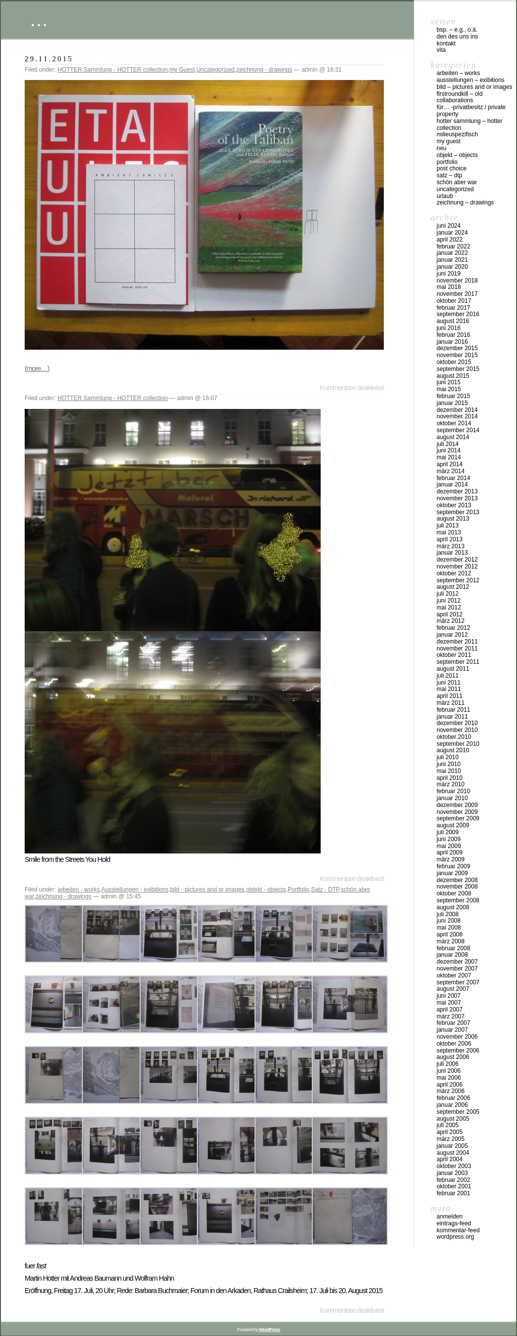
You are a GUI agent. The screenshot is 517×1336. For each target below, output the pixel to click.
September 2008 (458, 900)
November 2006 (457, 1036)
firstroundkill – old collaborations (459, 97)
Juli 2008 (448, 914)
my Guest (181, 69)
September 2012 (458, 580)
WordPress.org (455, 1236)
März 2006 (451, 1091)
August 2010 (453, 750)
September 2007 (458, 982)
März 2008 (451, 941)
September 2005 (458, 1111)
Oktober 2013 (454, 505)
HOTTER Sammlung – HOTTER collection (469, 124)
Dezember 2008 (457, 880)
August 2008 (453, 907)
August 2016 (453, 321)
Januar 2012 (452, 634)
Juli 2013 (448, 525)
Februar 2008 (453, 948)
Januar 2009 (452, 873)
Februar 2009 (453, 866)
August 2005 (453, 1118)
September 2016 (458, 314)
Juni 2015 (449, 382)
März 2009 (451, 859)
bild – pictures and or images (474, 86)
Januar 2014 (452, 484)
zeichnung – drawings (465, 202)
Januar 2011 (452, 716)
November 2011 (457, 648)
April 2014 (450, 464)
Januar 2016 (452, 341)
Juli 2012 (448, 593)
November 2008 (457, 886)
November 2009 (457, 812)
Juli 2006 (448, 1063)
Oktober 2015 (454, 362)
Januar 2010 (452, 798)
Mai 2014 (449, 457)
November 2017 (457, 293)
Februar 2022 (453, 246)
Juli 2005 (448, 1125)
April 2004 (450, 1159)
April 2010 (450, 777)
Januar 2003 (452, 1173)
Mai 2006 (449, 1077)
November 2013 (457, 498)
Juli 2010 (448, 757)
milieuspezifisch (457, 134)
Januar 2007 (452, 1029)
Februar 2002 (453, 1179)
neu (441, 148)
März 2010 (451, 784)
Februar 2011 (453, 709)
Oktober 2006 (454, 1043)
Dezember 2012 (457, 559)
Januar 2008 (452, 954)
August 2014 (453, 437)
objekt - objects (266, 889)
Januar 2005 (452, 1145)
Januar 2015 (452, 403)
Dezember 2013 (457, 491)
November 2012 (457, 566)
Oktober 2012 (454, 573)
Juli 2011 (448, 675)
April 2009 (450, 852)
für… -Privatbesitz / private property (471, 111)
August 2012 (453, 586)
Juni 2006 (449, 1070)
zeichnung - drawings (264, 69)
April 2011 (450, 695)
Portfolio (298, 889)
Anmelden (450, 1216)
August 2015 (453, 375)
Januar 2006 (452, 1104)
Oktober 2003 (454, 1166)
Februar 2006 (453, 1097)
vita (441, 49)
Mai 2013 (449, 532)
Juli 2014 (448, 444)
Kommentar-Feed (458, 1230)
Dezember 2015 (457, 348)
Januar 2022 (452, 252)
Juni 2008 (449, 920)
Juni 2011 (449, 682)
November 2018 (457, 280)
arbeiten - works (79, 889)
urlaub (445, 196)
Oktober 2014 (454, 423)
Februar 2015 (453, 396)
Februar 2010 (453, 791)
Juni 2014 (449, 450)
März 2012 (451, 620)
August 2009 (453, 825)
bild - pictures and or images (207, 889)
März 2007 (451, 1016)
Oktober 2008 (454, 893)
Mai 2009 (449, 846)
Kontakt (446, 43)
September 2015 (458, 368)
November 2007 (457, 968)
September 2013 (458, 512)
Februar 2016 (453, 334)
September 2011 (458, 661)
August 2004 (453, 1152)
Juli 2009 (448, 832)
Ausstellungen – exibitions (470, 80)
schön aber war (457, 182)
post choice (452, 168)
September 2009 (458, 818)
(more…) (37, 368)
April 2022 (450, 239)
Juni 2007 (449, 995)
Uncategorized (215, 69)
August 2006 (453, 1056)
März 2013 (451, 546)
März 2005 (451, 1138)
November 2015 (457, 355)
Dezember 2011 (457, 641)
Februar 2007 (453, 1022)
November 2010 (457, 730)
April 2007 (450, 1009)
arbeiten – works (458, 73)
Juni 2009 (449, 839)
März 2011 (451, 702)
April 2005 (450, 1132)
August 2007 (453, 988)
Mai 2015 (449, 389)
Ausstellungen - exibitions (134, 889)
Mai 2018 (449, 286)
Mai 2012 (449, 607)
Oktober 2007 (454, 975)
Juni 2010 (449, 764)
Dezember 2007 (457, 961)
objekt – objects (457, 155)
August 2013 (453, 518)
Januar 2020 (452, 266)
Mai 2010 (449, 771)
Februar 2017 (453, 307)
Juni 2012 (449, 600)
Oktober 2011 (454, 654)
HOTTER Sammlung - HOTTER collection (113, 69)
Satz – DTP (449, 175)
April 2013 (450, 539)
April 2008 (450, 934)
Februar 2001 (453, 1193)
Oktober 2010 (454, 736)
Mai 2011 (449, 689)
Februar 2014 (453, 478)
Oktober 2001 (454, 1186)
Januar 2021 (452, 259)
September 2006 (458, 1050)
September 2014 (458, 430)
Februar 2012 (453, 627)
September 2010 (458, 743)
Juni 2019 (449, 273)
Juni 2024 (449, 225)
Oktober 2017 (454, 300)
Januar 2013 (452, 552)
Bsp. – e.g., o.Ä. (457, 29)
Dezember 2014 (457, 409)
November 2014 (457, 416)
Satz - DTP (325, 889)
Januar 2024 (452, 232)
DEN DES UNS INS (457, 36)
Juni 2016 (449, 327)
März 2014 (451, 471)
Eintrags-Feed (454, 1223)
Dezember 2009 (457, 805)
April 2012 (450, 614)
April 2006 (450, 1084)
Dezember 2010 (457, 723)
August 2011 (453, 668)
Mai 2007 (449, 1002)
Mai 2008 (449, 927)
